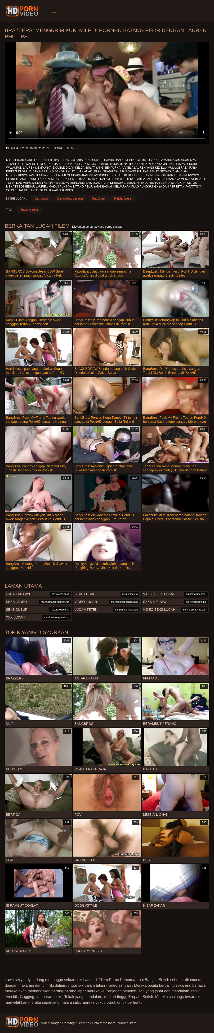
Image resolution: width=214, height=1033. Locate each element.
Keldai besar (123, 198)
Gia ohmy (98, 198)
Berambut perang (70, 198)
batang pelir (29, 209)
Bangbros (42, 198)
